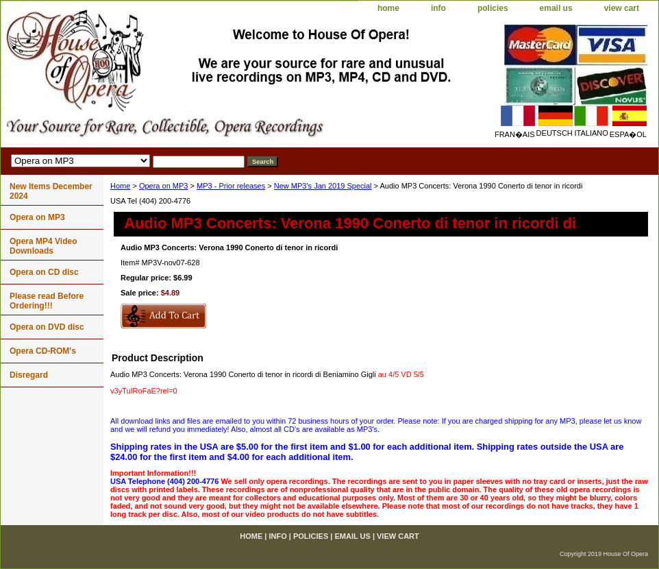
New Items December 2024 (51, 191)
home (388, 8)
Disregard (29, 375)
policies (492, 8)
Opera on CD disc (44, 272)
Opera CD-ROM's (43, 351)
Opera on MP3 (163, 186)
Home (120, 186)
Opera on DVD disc (47, 327)
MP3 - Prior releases (231, 186)
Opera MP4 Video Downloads (43, 246)
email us (556, 8)
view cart (621, 8)
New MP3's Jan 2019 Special (323, 186)
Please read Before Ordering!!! (47, 301)
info (438, 8)
